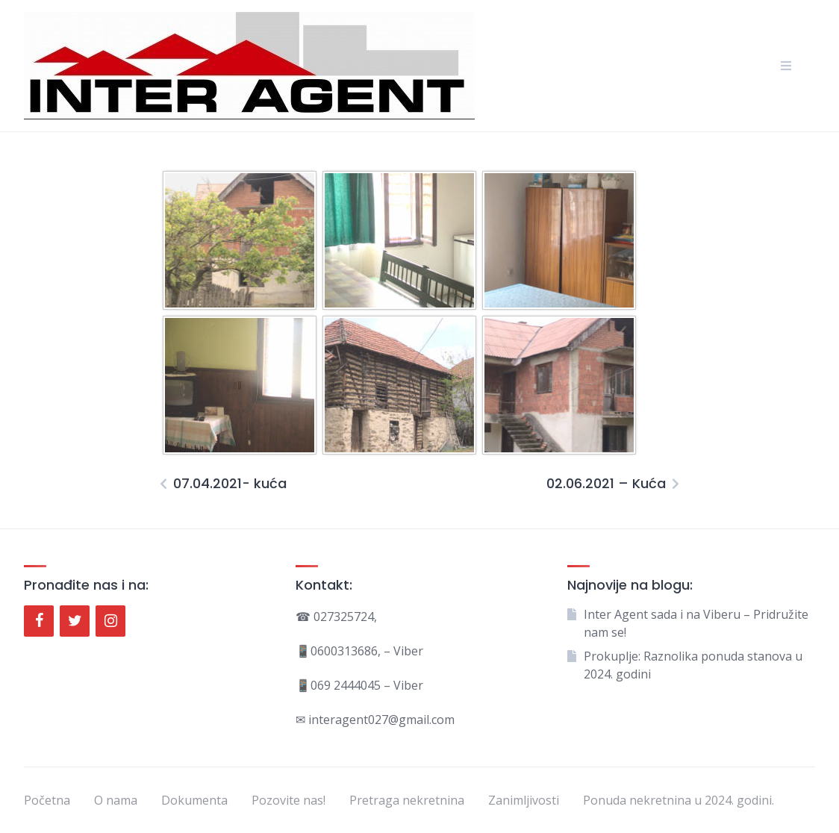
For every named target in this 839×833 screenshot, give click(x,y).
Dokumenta (194, 800)
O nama (115, 800)
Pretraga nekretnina (406, 800)
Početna (47, 800)
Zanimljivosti (523, 800)
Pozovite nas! (288, 800)
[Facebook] (39, 621)
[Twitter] (75, 621)
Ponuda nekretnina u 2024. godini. (678, 800)
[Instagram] (110, 621)
